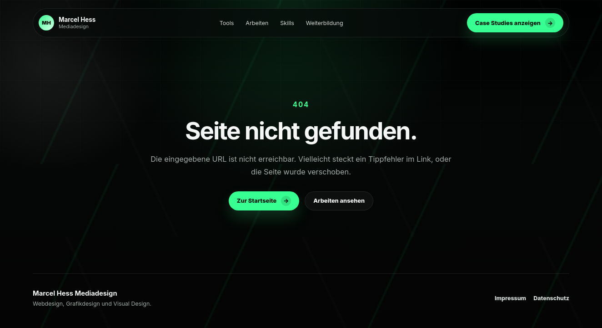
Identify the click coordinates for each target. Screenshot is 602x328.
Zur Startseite (264, 201)
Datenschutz (551, 298)
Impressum (510, 298)
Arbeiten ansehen (339, 200)
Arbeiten (257, 23)
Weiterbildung (324, 23)
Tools (227, 23)
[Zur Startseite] (67, 23)
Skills (287, 23)
